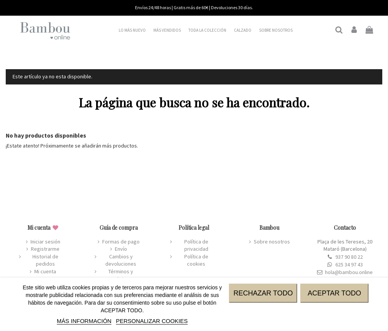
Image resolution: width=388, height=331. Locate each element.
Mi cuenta (45, 271)
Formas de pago (121, 241)
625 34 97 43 (349, 264)
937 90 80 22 (349, 256)
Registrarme (45, 248)
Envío (121, 248)
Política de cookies (196, 260)
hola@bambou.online (349, 272)
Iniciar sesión (45, 241)
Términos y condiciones (121, 275)
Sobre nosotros (272, 241)
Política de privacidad (196, 245)
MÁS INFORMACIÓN (84, 321)
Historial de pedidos (45, 260)
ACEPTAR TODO (334, 293)
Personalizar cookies (152, 321)
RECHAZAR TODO (263, 293)
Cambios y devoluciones (120, 260)
